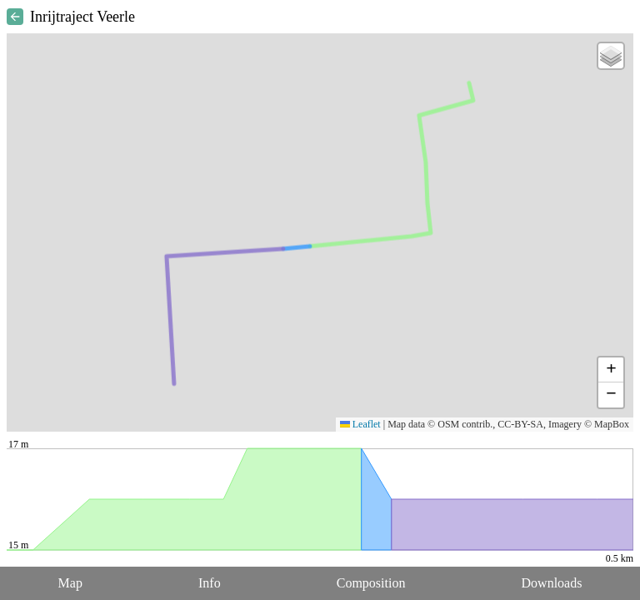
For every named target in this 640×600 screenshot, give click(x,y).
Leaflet (360, 424)
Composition (371, 583)
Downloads (552, 583)
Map (70, 583)
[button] (610, 55)
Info (209, 583)
